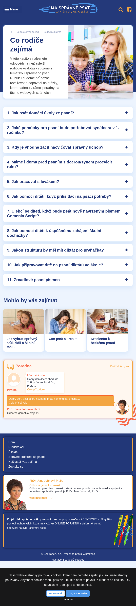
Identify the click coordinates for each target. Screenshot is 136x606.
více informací (38, 497)
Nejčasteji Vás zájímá (27, 32)
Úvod (11, 32)
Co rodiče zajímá (52, 32)
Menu (14, 9)
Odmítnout (68, 599)
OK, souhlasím (78, 593)
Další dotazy (117, 366)
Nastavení (55, 593)
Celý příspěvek (36, 389)
